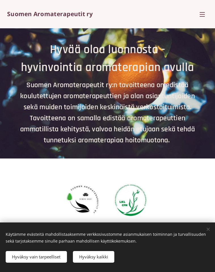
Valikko (202, 14)
